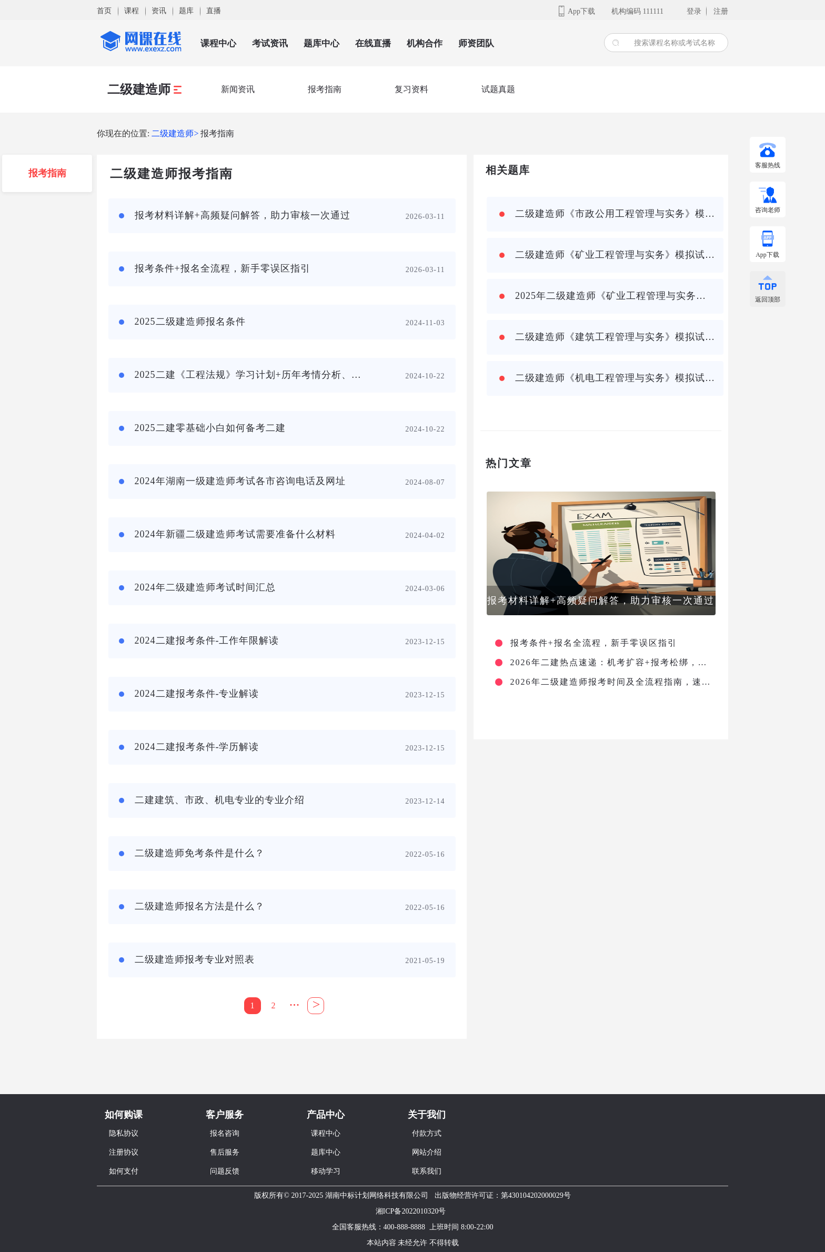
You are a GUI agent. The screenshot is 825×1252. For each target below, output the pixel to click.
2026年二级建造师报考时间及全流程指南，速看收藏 (611, 682)
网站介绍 (426, 1152)
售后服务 (224, 1152)
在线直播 (373, 43)
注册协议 (123, 1152)
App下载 (581, 11)
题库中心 (321, 43)
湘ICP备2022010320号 (411, 1211)
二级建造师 (144, 89)
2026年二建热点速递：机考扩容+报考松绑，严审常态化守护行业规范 (611, 662)
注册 (720, 11)
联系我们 (426, 1171)
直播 (213, 11)
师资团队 (476, 43)
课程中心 (218, 43)
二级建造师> (175, 133)
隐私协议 (123, 1133)
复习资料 (411, 89)
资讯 (159, 11)
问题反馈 (224, 1171)
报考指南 (324, 89)
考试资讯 (270, 43)
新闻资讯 (238, 89)
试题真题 (498, 89)
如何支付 (123, 1171)
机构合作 (424, 43)
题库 (186, 11)
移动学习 (325, 1171)
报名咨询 (224, 1133)
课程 (131, 11)
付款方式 (426, 1133)
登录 (694, 11)
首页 (104, 11)
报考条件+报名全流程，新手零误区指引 (593, 643)
